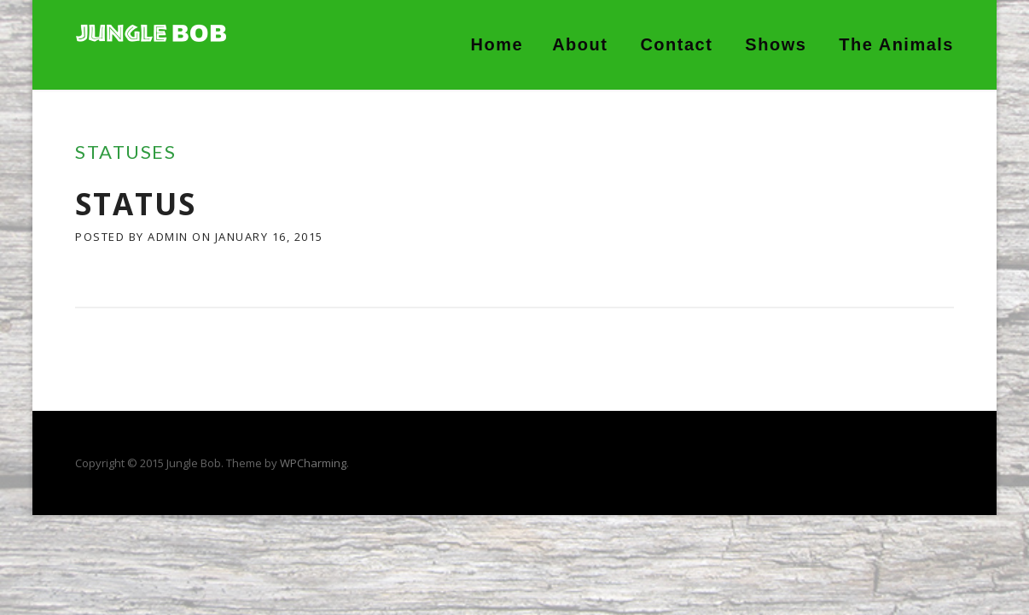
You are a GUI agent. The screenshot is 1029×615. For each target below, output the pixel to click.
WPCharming (313, 463)
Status (135, 204)
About (580, 44)
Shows (775, 44)
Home (497, 44)
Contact (676, 44)
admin (168, 236)
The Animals (896, 44)
